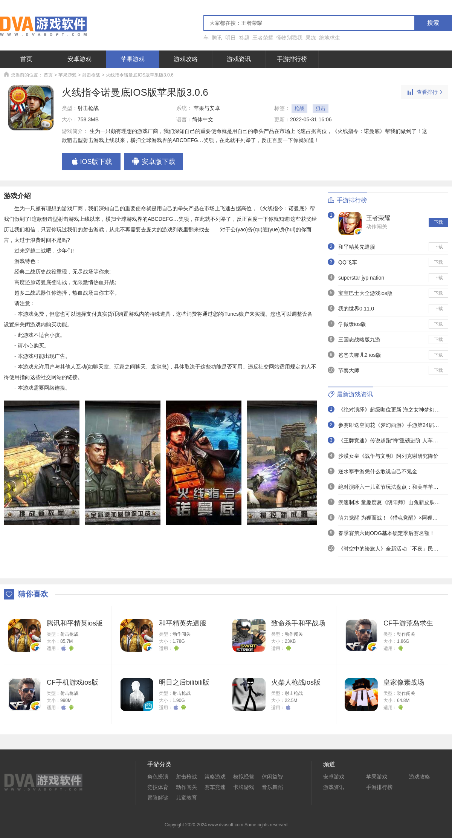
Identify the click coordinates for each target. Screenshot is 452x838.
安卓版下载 (154, 162)
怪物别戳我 (289, 38)
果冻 (310, 38)
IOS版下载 (91, 162)
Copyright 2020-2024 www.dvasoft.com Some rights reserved (226, 824)
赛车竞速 (215, 787)
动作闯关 (376, 226)
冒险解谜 (157, 798)
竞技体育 (157, 787)
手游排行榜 (292, 59)
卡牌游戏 (243, 787)
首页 (26, 59)
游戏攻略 (186, 59)
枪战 (299, 108)
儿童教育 (186, 798)
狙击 (320, 108)
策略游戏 (215, 777)
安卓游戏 (79, 59)
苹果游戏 (133, 59)
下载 (438, 222)
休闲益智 (272, 777)
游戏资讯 (239, 59)
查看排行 (424, 92)
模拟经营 (243, 777)
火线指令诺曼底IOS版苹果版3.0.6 (139, 75)
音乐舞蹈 (272, 787)
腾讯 (217, 38)
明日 (230, 38)
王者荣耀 (262, 38)
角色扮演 (157, 777)
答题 (244, 38)
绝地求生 (329, 38)
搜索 (433, 23)
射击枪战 (91, 75)
